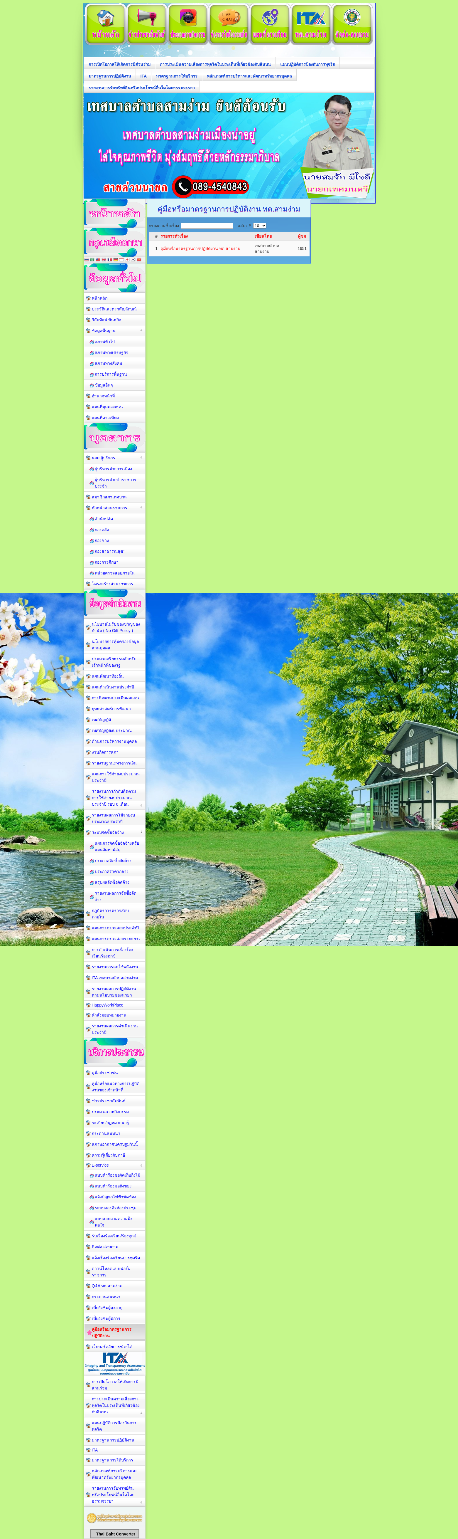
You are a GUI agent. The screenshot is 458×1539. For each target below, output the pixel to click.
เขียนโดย (263, 236)
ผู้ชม (302, 236)
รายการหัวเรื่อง (174, 236)
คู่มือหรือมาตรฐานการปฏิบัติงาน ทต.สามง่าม (200, 248)
